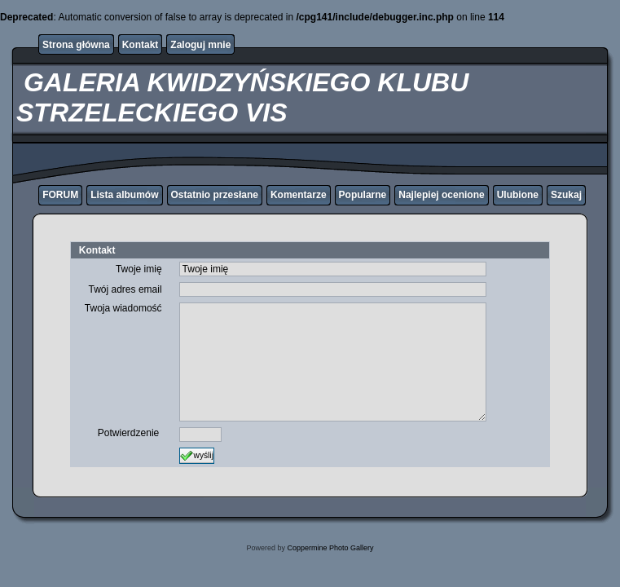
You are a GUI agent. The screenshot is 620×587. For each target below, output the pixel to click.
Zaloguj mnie (200, 45)
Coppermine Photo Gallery (330, 548)
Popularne (363, 195)
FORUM (60, 195)
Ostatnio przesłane (214, 195)
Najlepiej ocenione (441, 195)
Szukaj (566, 195)
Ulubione (518, 195)
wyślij (196, 455)
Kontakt (140, 45)
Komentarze (298, 195)
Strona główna (76, 45)
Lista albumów (124, 195)
